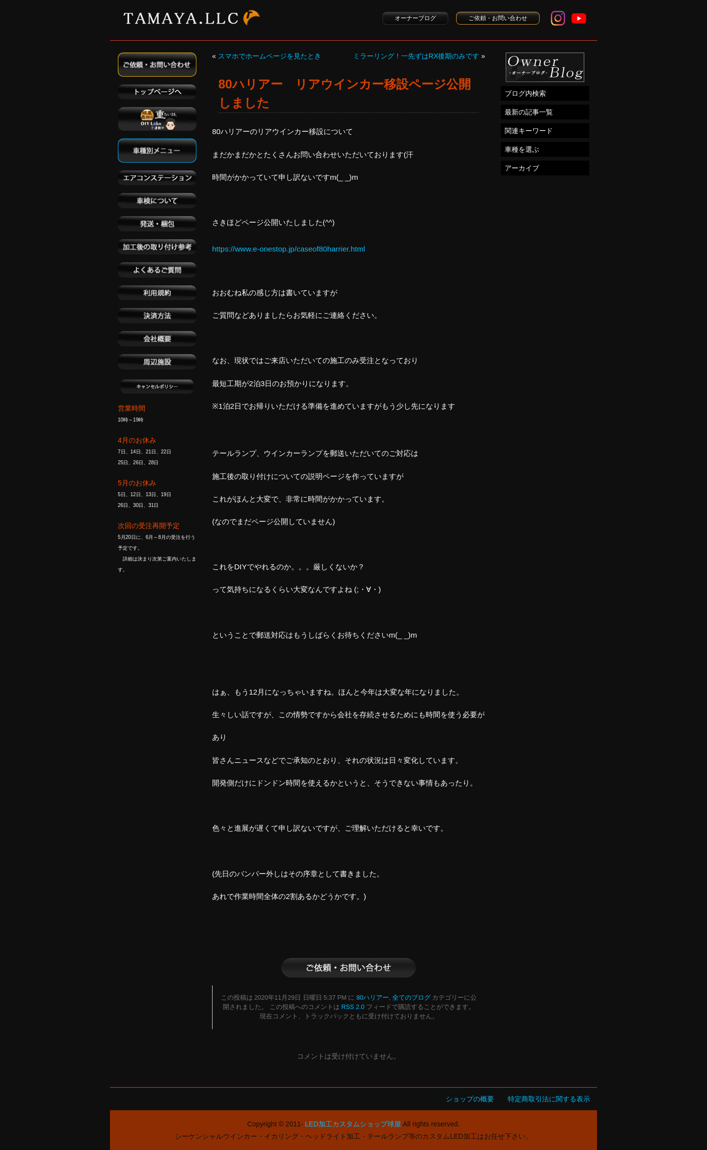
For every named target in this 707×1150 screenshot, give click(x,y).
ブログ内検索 (525, 93)
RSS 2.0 (352, 1007)
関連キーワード (529, 131)
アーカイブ (522, 168)
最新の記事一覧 (529, 112)
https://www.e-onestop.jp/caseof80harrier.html (288, 249)
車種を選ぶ (522, 149)
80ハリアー (372, 997)
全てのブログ (411, 997)
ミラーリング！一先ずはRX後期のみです (416, 56)
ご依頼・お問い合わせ (497, 18)
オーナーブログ (415, 18)
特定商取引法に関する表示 (549, 1099)
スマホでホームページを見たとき (269, 56)
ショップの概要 (470, 1099)
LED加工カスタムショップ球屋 (353, 1124)
